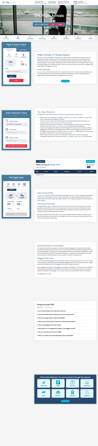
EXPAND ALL (40, 307)
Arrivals (40, 161)
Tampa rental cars (78, 136)
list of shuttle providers (61, 126)
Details (91, 171)
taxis (67, 136)
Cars (52, 24)
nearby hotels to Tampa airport (67, 131)
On (92, 167)
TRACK (16, 80)
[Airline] (16, 70)
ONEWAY (21, 192)
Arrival (79, 171)
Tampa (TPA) (55, 165)
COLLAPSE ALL (49, 307)
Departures (49, 161)
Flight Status (9, 50)
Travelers (9, 211)
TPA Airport (40, 72)
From (46, 171)
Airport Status (22, 50)
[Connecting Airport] (12, 123)
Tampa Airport (41, 195)
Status (55, 171)
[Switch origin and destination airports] (16, 198)
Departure (66, 171)
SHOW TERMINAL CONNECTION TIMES (16, 148)
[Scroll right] (96, 37)
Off (88, 167)
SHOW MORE (65, 401)
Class (18, 211)
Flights (60, 24)
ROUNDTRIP (11, 192)
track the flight (72, 117)
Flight (37, 171)
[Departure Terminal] (12, 139)
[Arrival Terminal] (11, 131)
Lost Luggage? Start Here (63, 270)
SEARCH (16, 216)
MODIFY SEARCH (90, 161)
